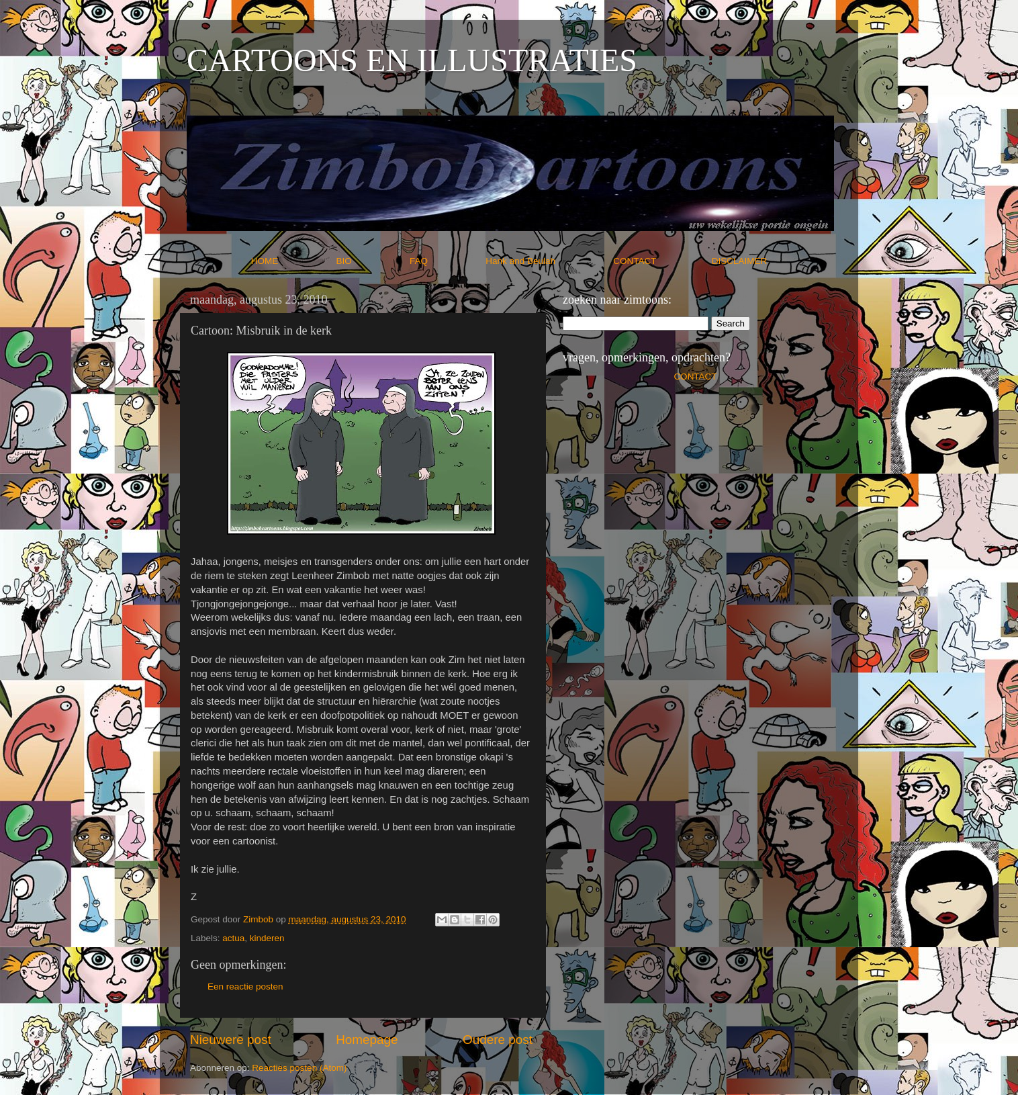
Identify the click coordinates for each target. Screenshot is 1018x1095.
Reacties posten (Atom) (299, 1068)
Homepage (367, 1040)
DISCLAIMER (740, 261)
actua (233, 938)
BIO (372, 261)
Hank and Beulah (547, 261)
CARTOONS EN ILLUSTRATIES (412, 60)
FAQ (446, 261)
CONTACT (662, 261)
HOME (292, 261)
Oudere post (498, 1040)
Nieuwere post (230, 1040)
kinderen (267, 938)
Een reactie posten (245, 986)
